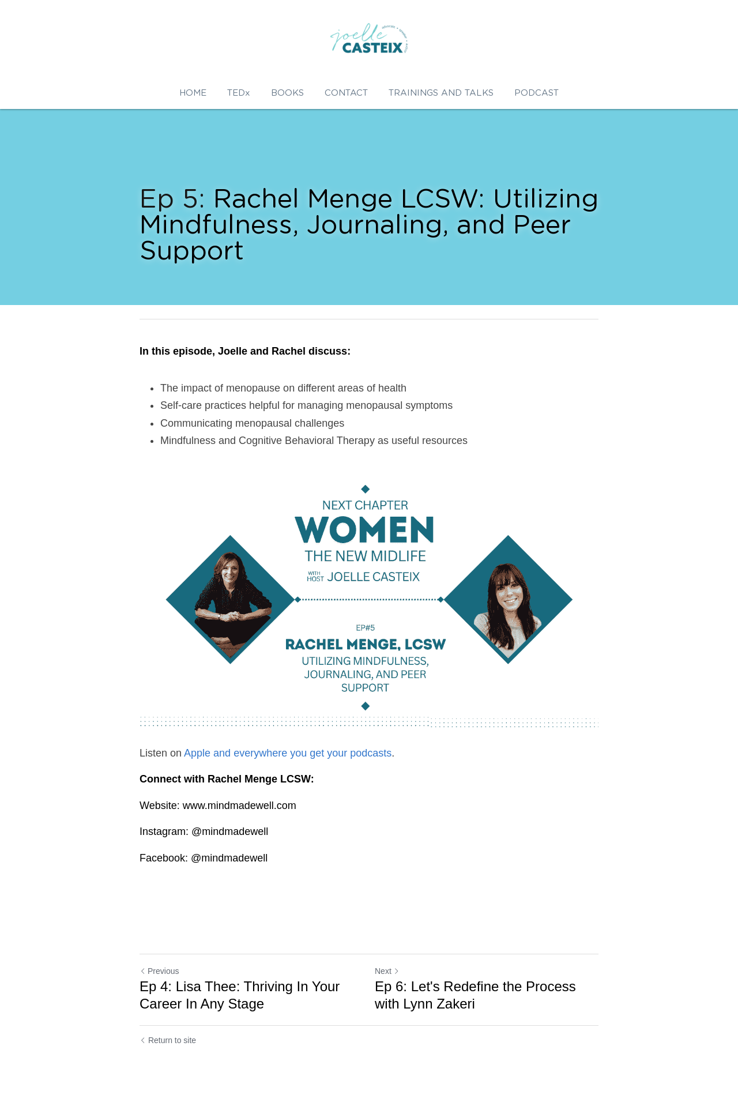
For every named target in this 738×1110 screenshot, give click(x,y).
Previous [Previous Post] (159, 971)
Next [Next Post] (387, 971)
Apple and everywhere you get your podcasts (287, 753)
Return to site (168, 1040)
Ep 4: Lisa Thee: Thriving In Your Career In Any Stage (240, 995)
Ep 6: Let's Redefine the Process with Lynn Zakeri (475, 995)
